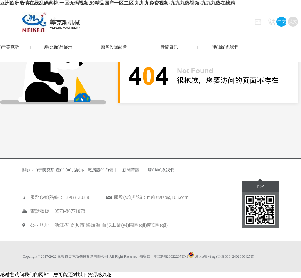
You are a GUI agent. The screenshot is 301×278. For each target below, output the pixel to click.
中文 (281, 21)
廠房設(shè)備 (114, 47)
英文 (293, 21)
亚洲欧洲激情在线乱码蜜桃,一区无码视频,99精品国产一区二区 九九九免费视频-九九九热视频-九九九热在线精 (117, 2)
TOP (260, 186)
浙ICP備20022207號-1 (171, 256)
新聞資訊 (169, 47)
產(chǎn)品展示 (58, 47)
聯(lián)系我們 (225, 47)
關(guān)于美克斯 (38, 170)
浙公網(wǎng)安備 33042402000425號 (224, 256)
